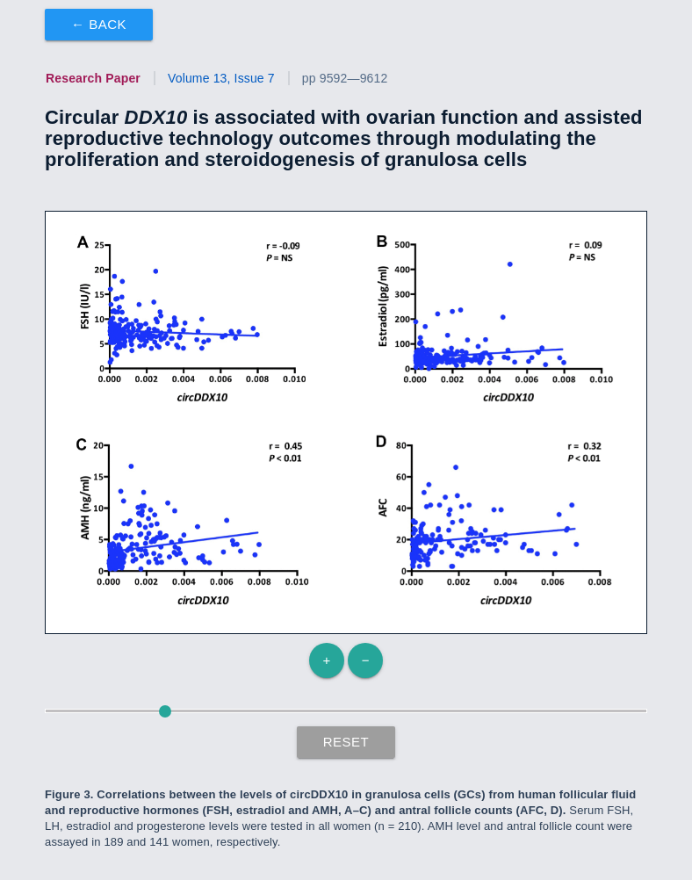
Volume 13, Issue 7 (221, 78)
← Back (98, 24)
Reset (346, 741)
